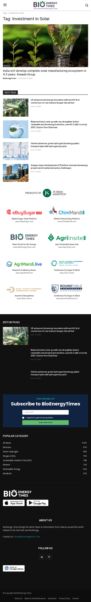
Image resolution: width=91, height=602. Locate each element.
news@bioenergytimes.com (27, 536)
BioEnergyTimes (9, 78)
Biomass (7, 66)
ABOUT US (45, 520)
